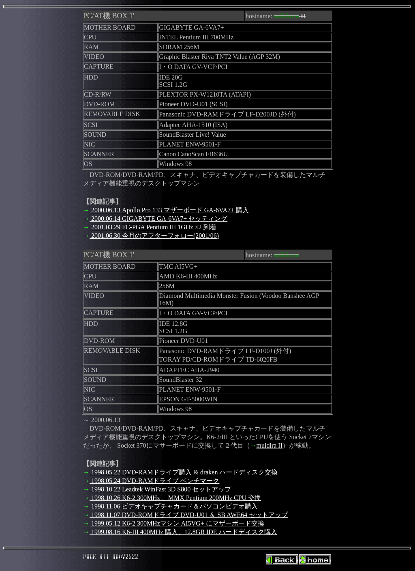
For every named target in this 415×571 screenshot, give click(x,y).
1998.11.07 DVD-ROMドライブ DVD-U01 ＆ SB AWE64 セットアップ (189, 514)
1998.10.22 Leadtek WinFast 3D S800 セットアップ (160, 489)
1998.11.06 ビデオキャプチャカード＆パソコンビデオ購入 (174, 506)
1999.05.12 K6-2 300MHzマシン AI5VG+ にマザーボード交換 (177, 523)
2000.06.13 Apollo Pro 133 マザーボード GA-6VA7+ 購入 (169, 210)
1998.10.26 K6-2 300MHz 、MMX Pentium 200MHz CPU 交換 (175, 497)
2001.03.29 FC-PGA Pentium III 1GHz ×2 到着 (153, 227)
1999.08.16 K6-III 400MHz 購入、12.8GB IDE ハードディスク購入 (183, 531)
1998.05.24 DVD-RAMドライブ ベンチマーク (154, 480)
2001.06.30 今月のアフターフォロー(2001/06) (154, 235)
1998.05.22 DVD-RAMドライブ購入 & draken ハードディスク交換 (184, 472)
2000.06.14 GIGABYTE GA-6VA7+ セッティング (158, 218)
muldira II (269, 445)
